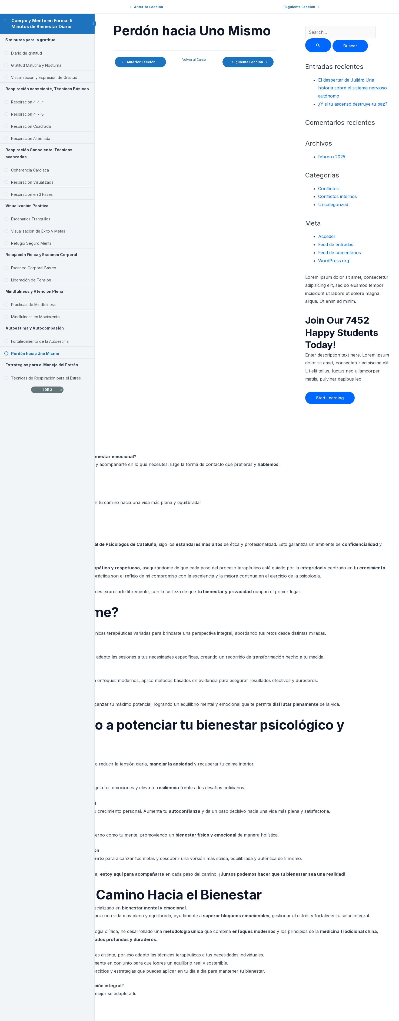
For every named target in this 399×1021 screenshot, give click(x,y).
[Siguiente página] (61, 389)
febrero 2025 (332, 156)
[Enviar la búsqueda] (319, 45)
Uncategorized (334, 204)
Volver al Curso (196, 60)
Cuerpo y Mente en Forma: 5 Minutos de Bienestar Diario (41, 23)
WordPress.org (334, 260)
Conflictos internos (338, 196)
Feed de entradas (336, 244)
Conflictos (329, 188)
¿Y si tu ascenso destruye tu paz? (353, 104)
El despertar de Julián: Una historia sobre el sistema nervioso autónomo (353, 88)
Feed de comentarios (340, 252)
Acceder (328, 236)
